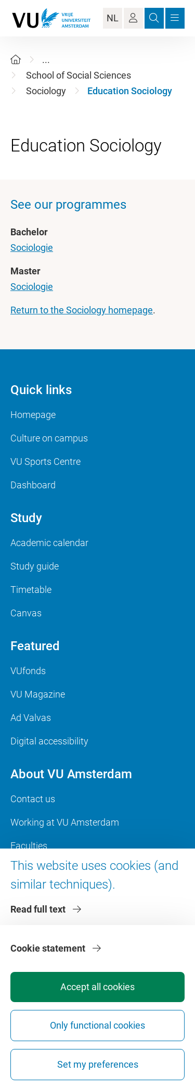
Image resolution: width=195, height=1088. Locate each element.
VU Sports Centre (45, 461)
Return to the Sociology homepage (81, 310)
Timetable (30, 589)
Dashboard (33, 484)
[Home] (15, 59)
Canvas (26, 613)
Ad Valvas (30, 717)
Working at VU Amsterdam (64, 822)
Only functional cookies (97, 1025)
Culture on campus (49, 438)
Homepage (33, 414)
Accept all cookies (97, 986)
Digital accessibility (49, 741)
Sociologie (31, 247)
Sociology (46, 90)
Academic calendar (49, 542)
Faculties (28, 845)
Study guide (34, 566)
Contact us (32, 798)
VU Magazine (37, 694)
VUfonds (28, 670)
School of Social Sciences (78, 75)
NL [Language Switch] (113, 17)
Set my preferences (97, 1064)
